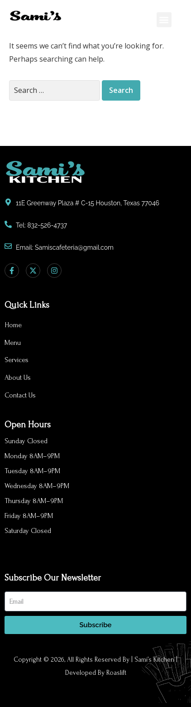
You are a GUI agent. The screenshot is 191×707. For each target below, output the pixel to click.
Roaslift (116, 673)
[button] (164, 19)
